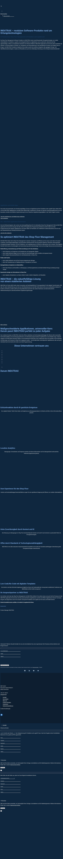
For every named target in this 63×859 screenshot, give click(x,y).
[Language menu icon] (1, 8)
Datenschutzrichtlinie (35, 667)
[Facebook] (25, 670)
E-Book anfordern (7, 702)
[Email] (38, 670)
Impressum (5, 704)
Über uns (5, 700)
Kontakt (4, 697)
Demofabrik (5, 699)
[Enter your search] (8, 16)
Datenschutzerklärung (8, 706)
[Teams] (34, 670)
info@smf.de (3, 694)
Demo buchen (3, 13)
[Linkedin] (29, 670)
